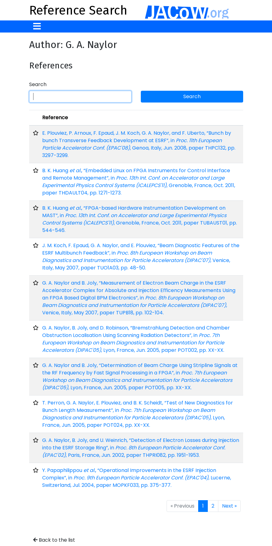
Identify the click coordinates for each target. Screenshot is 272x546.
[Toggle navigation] (37, 26)
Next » (229, 505)
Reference (55, 117)
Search (38, 84)
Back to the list (54, 540)
